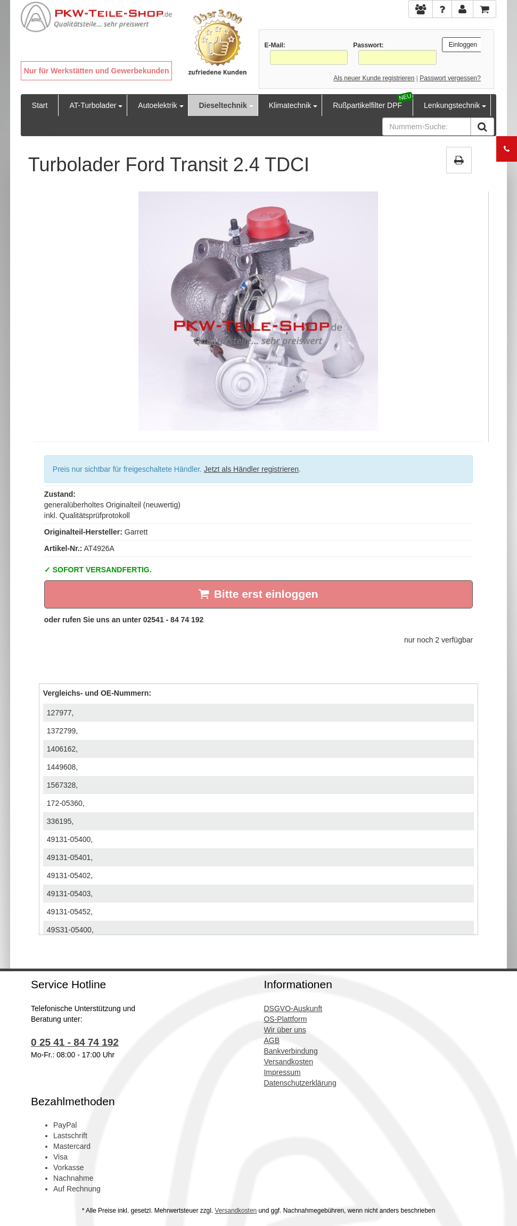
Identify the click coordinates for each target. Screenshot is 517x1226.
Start (40, 105)
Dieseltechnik (223, 105)
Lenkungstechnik (452, 105)
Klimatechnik (290, 105)
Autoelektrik (157, 105)
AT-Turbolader (92, 105)
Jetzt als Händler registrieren (251, 469)
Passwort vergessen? (450, 78)
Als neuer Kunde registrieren (373, 78)
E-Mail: (275, 45)
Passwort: (368, 45)
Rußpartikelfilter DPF (367, 105)
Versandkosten (236, 1210)
